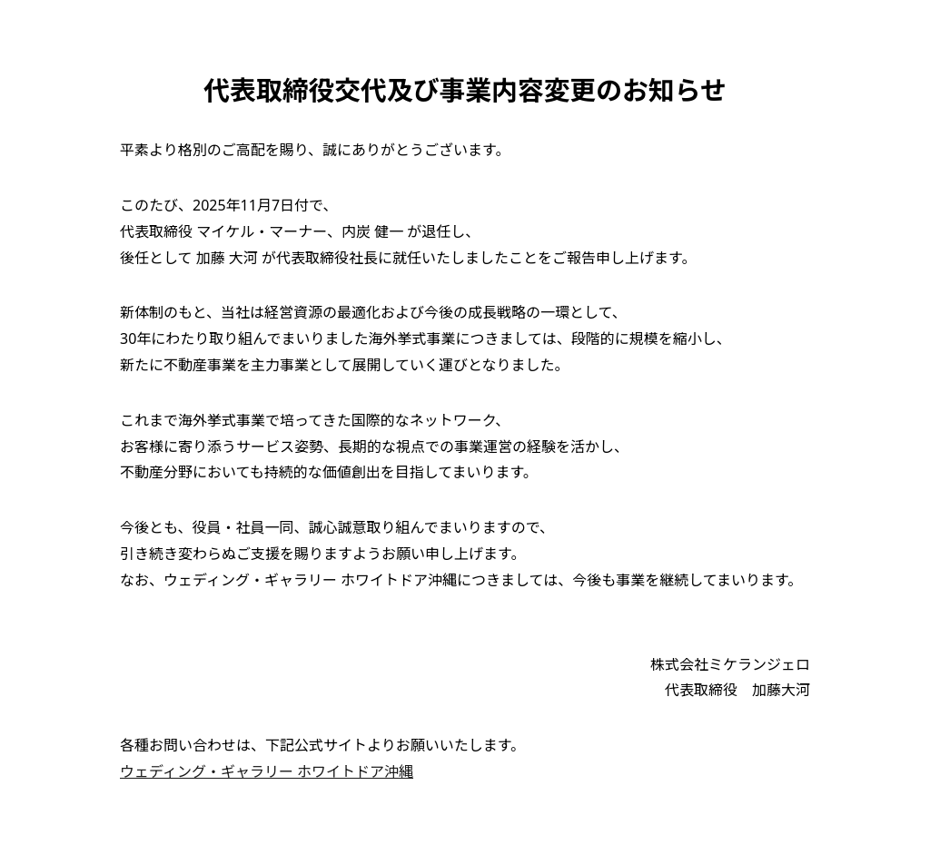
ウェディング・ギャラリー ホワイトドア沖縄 (266, 771)
